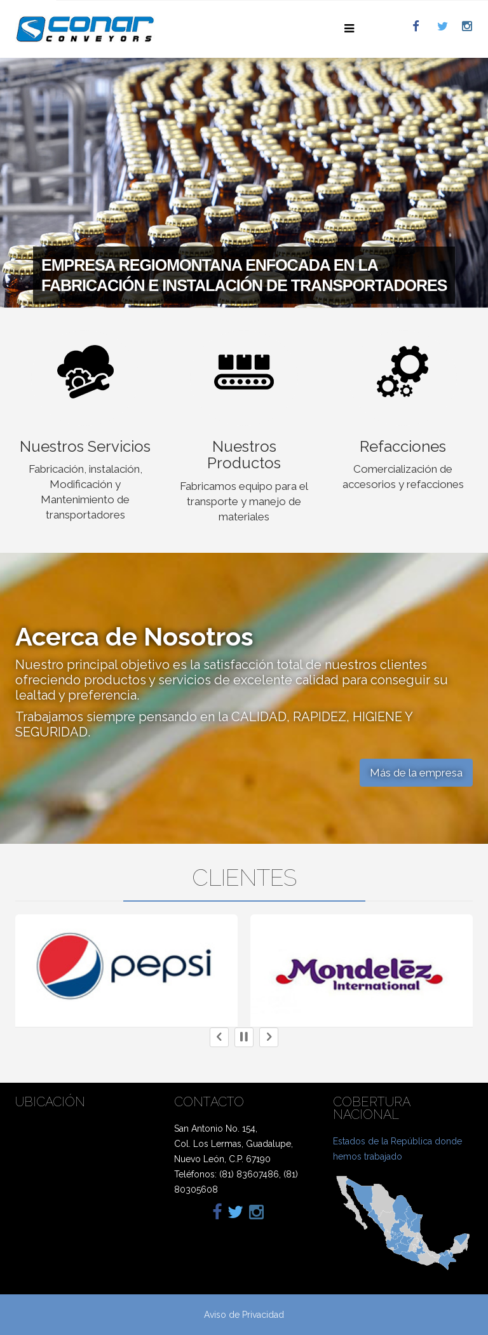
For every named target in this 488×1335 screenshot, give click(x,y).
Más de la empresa (416, 772)
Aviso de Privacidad (244, 1315)
